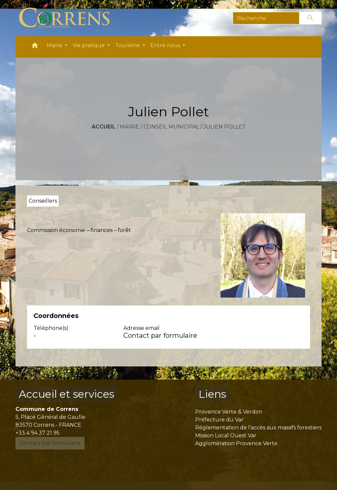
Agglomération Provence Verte (236, 443)
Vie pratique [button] (89, 45)
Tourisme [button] (128, 45)
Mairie (129, 127)
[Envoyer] (310, 18)
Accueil (103, 127)
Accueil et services (66, 394)
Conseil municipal (171, 127)
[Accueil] (68, 18)
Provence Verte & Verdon (228, 412)
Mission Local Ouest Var (225, 435)
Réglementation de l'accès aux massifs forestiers (258, 427)
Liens (212, 394)
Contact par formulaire (160, 335)
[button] (35, 47)
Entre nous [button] (165, 45)
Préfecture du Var (219, 420)
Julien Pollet (224, 127)
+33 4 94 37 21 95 (37, 433)
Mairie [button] (55, 45)
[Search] (266, 18)
